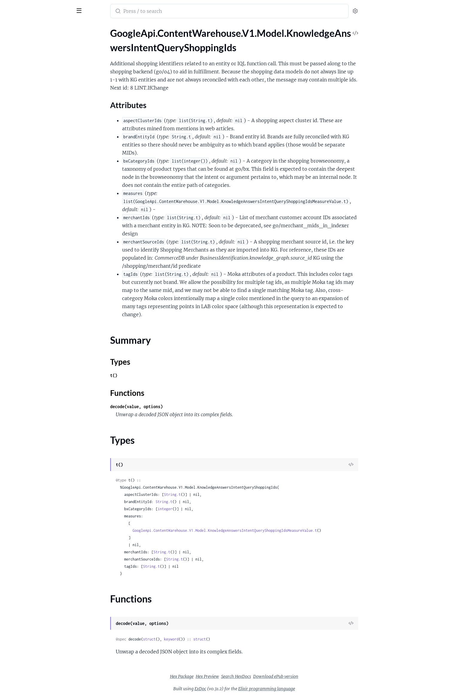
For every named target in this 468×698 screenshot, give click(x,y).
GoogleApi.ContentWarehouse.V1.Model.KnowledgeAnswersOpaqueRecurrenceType (42, 417)
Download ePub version (320, 676)
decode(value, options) (181, 406)
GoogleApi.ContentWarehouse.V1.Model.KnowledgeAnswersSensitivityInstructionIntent (42, 563)
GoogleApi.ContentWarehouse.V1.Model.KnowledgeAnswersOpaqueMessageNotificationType (42, 361)
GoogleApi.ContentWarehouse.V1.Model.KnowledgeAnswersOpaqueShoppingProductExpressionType (42, 450)
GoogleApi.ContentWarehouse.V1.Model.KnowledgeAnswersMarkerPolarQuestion (42, 191)
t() (158, 375)
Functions (20, 83)
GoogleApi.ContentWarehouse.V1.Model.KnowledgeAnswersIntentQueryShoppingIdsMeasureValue (42, 94)
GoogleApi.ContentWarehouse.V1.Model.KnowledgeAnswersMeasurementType (42, 223)
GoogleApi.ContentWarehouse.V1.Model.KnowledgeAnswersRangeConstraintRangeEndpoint (42, 514)
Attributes (25, 59)
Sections (18, 50)
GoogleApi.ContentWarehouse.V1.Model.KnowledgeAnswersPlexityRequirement (42, 490)
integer (210, 509)
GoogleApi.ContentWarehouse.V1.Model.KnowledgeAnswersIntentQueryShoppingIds (42, 40)
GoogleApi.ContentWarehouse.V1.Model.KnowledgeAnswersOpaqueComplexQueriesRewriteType (42, 296)
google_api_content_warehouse (45, 7)
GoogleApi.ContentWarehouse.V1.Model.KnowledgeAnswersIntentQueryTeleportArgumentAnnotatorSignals (42, 126)
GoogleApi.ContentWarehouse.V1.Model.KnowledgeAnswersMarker (42, 167)
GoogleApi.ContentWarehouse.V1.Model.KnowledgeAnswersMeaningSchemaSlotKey (42, 215)
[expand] (84, 40)
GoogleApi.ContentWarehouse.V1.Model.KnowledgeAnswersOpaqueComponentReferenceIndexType (42, 304)
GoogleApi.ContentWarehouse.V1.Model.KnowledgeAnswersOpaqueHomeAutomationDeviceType (42, 337)
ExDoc (245, 688)
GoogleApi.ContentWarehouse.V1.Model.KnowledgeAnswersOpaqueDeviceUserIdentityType (42, 328)
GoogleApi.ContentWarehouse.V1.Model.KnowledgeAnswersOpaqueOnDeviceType (42, 385)
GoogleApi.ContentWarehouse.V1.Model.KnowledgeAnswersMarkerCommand (42, 175)
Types (16, 76)
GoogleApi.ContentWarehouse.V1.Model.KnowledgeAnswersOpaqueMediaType (42, 353)
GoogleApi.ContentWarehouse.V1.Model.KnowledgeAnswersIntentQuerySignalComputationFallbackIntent (42, 102)
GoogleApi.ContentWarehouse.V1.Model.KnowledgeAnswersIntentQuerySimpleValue (42, 110)
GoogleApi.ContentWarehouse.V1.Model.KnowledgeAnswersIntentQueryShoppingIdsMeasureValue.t (269, 530)
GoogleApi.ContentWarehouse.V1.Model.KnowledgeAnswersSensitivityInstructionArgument (42, 555)
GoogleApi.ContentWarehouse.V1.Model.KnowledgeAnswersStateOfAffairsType (42, 628)
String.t (217, 494)
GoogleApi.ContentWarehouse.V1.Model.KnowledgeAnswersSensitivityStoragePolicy (42, 620)
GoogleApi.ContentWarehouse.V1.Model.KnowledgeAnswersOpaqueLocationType (42, 345)
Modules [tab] (33, 28)
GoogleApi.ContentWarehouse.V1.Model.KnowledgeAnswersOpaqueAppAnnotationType (42, 256)
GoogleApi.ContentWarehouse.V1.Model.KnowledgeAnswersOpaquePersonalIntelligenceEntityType (42, 401)
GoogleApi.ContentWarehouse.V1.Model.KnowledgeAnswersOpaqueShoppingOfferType (42, 442)
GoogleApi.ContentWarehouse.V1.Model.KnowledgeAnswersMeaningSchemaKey (42, 207)
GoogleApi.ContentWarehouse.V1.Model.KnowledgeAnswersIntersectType (42, 159)
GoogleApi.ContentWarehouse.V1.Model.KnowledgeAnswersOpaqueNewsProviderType (42, 377)
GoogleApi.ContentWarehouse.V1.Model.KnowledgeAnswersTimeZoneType (42, 644)
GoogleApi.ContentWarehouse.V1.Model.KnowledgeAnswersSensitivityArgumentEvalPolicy (42, 539)
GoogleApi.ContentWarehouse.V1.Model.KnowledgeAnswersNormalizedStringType (42, 231)
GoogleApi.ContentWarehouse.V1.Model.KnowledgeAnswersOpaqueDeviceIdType (42, 312)
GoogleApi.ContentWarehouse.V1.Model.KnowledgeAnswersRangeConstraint (42, 506)
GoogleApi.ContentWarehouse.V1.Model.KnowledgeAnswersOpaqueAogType (42, 248)
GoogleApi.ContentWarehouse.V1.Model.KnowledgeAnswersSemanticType (42, 531)
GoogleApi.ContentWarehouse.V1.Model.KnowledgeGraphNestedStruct (42, 684)
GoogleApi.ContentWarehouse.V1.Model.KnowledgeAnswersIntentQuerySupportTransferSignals (42, 118)
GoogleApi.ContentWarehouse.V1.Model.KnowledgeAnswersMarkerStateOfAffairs (42, 199)
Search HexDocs (281, 676)
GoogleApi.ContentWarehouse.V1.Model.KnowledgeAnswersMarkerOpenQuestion (42, 183)
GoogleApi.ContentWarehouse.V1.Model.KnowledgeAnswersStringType (42, 636)
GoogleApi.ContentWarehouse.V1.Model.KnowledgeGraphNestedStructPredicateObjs (42, 692)
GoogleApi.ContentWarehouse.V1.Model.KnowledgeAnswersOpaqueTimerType (42, 474)
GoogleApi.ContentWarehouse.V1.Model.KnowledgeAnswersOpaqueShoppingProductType (42, 458)
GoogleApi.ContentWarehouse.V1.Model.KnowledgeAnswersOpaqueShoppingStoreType (42, 466)
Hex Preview (252, 676)
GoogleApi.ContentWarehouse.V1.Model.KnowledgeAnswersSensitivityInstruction (42, 547)
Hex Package (226, 676)
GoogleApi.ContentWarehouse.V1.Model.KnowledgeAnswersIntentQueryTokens (42, 151)
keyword (216, 639)
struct (194, 639)
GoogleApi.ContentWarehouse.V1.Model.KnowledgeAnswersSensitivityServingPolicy (42, 611)
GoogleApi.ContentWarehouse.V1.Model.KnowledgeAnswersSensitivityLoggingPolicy (42, 587)
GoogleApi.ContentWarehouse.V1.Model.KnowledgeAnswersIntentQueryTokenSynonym (42, 143)
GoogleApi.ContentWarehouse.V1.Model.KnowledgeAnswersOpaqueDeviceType (42, 320)
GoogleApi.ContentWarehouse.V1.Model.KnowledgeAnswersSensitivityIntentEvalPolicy (42, 579)
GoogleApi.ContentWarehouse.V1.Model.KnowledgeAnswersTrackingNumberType (42, 652)
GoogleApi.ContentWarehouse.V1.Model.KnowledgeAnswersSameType (42, 523)
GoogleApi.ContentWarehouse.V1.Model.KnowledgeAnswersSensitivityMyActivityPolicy (42, 595)
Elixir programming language (311, 688)
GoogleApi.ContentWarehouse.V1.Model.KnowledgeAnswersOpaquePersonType (42, 393)
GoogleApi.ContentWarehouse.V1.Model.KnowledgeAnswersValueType (42, 668)
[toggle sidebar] (82, 10)
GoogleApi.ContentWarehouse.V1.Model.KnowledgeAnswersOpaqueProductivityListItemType (42, 409)
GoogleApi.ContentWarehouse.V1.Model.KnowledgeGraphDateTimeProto (42, 676)
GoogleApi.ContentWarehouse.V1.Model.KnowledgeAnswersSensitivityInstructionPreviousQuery (42, 571)
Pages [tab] (10, 28)
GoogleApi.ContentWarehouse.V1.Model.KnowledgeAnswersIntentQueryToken (42, 134)
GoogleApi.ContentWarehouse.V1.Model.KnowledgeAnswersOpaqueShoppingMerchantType (42, 434)
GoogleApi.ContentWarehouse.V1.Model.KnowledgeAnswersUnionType (42, 660)
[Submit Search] (162, 11)
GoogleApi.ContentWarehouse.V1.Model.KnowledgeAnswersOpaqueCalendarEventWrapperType (42, 280)
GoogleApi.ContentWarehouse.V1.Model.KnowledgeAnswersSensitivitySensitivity (42, 603)
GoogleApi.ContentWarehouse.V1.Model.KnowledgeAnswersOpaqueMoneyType (42, 369)
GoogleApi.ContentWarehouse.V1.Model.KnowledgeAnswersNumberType (42, 240)
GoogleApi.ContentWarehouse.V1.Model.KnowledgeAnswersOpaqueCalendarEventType (42, 272)
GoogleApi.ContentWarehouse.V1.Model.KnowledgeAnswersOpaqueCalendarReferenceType (42, 288)
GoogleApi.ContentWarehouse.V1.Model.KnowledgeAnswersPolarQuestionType (42, 498)
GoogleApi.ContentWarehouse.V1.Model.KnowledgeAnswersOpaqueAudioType (42, 264)
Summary (19, 69)
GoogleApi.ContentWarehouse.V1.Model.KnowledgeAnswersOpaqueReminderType (42, 426)
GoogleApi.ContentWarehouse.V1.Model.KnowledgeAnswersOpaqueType (42, 482)
